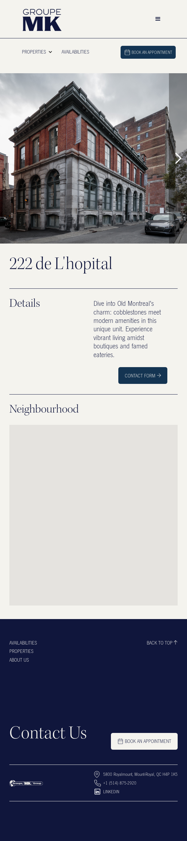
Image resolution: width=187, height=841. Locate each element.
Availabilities (23, 643)
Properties (21, 651)
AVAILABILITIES (75, 52)
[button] (158, 19)
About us (19, 660)
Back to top (159, 643)
